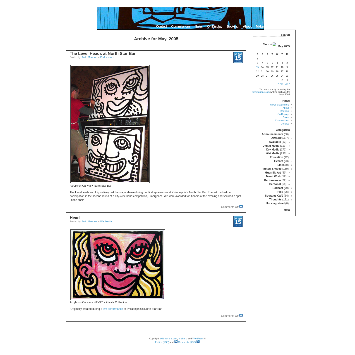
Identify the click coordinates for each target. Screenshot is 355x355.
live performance (113, 308)
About (247, 26)
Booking (232, 26)
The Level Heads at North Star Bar (103, 53)
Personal (275, 184)
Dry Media (272, 149)
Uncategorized (275, 203)
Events (278, 161)
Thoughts (275, 199)
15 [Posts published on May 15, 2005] (257, 67)
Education (276, 157)
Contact (161, 26)
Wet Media (106, 221)
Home (290, 26)
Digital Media (271, 145)
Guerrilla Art (273, 172)
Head (75, 218)
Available (275, 141)
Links (281, 165)
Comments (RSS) (185, 342)
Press (279, 191)
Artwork (276, 138)
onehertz (182, 338)
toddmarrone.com (261, 92)
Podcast (278, 188)
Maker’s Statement (268, 26)
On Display (214, 26)
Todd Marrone (89, 57)
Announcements (272, 134)
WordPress (198, 338)
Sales (198, 26)
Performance (107, 57)
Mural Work (273, 176)
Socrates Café (274, 195)
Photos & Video (271, 168)
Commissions (180, 26)
